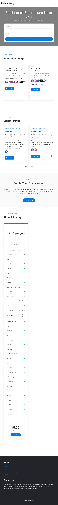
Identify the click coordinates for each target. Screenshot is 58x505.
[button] (25, 166)
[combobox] (29, 30)
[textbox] (29, 30)
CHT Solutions (36, 131)
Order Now (15, 435)
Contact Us (7, 474)
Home (5, 466)
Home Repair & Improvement (15, 128)
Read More (9, 88)
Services (37, 66)
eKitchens (8, 131)
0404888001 (41, 84)
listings (6, 66)
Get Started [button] (29, 200)
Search (29, 39)
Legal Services (12, 66)
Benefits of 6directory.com (12, 472)
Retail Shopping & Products (40, 128)
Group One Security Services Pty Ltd (41, 70)
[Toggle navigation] (55, 3)
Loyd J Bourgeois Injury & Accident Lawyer (14, 70)
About (5, 469)
